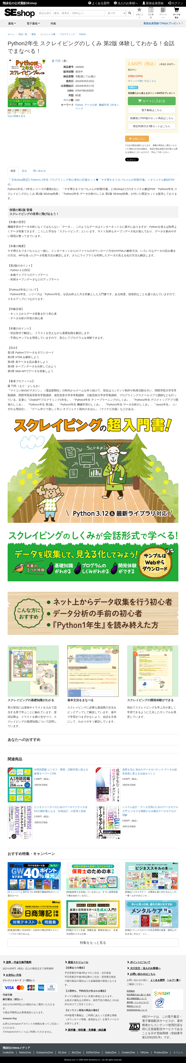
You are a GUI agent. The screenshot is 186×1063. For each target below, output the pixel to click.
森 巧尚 (56, 60)
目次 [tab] (24, 170)
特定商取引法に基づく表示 (139, 995)
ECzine (62, 1052)
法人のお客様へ (126, 3)
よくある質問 (98, 3)
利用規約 (131, 991)
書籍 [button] (11, 23)
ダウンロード (163, 13)
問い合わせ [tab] (39, 170)
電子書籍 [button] (32, 23)
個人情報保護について (137, 998)
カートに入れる (151, 101)
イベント (178, 1052)
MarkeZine (25, 1052)
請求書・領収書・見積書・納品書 (85, 1029)
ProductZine (161, 1052)
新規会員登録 (152, 3)
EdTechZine (93, 1052)
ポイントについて (138, 962)
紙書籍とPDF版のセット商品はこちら (151, 118)
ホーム (11, 34)
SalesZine (110, 1052)
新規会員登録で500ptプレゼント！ (163, 23)
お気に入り (139, 13)
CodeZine (8, 1052)
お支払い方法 (12, 974)
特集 (53, 23)
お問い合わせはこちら (141, 974)
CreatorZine (128, 1052)
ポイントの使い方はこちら (142, 80)
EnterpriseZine (44, 1052)
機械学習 (104, 104)
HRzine (144, 1052)
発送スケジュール (76, 962)
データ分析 (91, 104)
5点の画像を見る (16, 116)
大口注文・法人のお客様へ (144, 968)
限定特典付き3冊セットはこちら (151, 126)
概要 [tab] (13, 170)
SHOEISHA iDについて (137, 1010)
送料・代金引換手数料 (17, 962)
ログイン (175, 3)
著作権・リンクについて (138, 1002)
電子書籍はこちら (151, 110)
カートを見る (176, 13)
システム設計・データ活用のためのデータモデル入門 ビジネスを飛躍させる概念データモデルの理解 (150, 811)
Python (79, 104)
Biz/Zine (76, 1052)
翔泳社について (134, 1006)
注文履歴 (150, 13)
